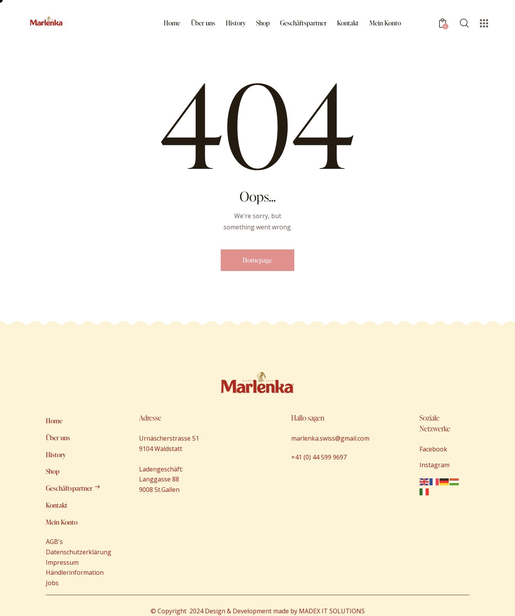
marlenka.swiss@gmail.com (330, 438)
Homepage (257, 260)
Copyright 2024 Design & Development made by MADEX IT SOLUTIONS (260, 611)
